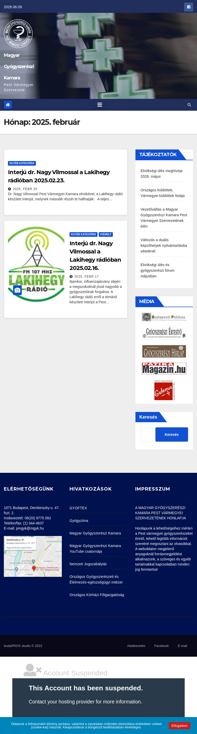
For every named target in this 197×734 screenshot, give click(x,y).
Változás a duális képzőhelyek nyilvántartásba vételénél (164, 245)
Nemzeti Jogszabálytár (88, 564)
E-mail (182, 646)
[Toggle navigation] (99, 105)
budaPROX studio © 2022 (23, 646)
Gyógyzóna (79, 521)
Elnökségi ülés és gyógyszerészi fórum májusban (157, 270)
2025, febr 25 (25, 189)
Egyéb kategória (21, 163)
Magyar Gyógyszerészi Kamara (19, 66)
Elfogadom (180, 726)
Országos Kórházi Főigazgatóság (97, 595)
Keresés (148, 417)
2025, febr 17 (86, 276)
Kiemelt (105, 234)
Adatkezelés (136, 646)
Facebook (161, 646)
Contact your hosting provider (61, 701)
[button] (189, 105)
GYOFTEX (78, 508)
